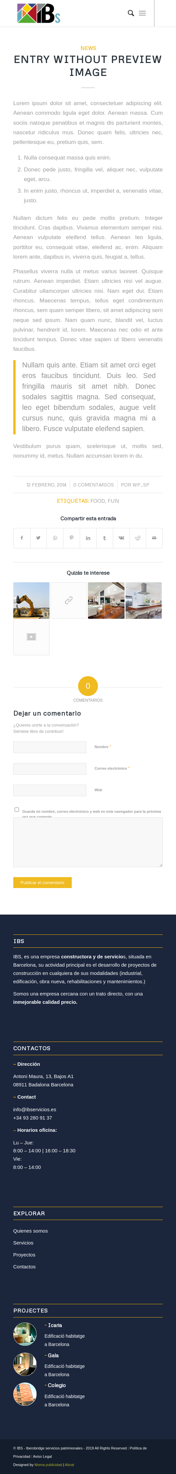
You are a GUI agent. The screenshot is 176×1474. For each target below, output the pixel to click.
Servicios (23, 1243)
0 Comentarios (93, 484)
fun (113, 500)
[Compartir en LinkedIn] (88, 538)
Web (98, 790)
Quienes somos (30, 1231)
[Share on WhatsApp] (55, 538)
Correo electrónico (112, 768)
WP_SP (140, 484)
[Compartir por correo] (154, 538)
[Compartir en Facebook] (22, 538)
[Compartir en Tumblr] (105, 538)
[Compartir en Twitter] (39, 538)
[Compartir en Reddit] (138, 538)
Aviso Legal (42, 1456)
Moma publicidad (48, 1465)
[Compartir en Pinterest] (71, 538)
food (97, 500)
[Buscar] (127, 13)
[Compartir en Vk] (121, 538)
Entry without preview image (88, 65)
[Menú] (142, 13)
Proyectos (24, 1254)
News (88, 48)
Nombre (103, 746)
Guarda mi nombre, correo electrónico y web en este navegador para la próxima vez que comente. (91, 814)
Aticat (69, 1465)
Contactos (24, 1266)
